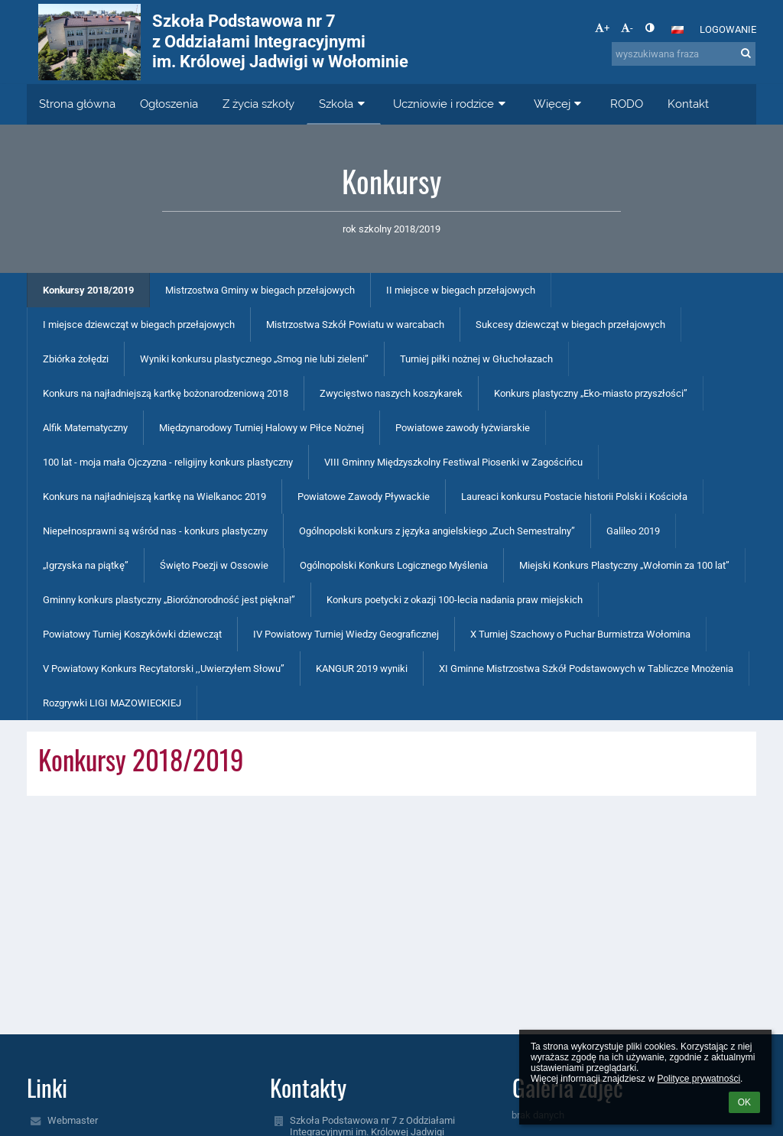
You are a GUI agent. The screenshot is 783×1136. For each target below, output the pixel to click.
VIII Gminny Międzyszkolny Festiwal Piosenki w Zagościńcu (453, 462)
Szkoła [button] (344, 104)
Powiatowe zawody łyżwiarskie (462, 427)
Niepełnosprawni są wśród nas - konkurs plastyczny (155, 531)
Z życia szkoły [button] (258, 104)
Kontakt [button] (688, 104)
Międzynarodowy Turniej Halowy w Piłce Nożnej (261, 427)
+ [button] (602, 28)
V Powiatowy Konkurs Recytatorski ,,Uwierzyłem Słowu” (163, 668)
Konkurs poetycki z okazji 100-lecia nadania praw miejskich (455, 599)
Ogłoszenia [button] (169, 104)
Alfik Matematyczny (85, 427)
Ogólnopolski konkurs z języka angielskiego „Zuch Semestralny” (437, 531)
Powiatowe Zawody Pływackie (363, 496)
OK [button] (744, 1102)
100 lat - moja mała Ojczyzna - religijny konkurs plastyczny (168, 462)
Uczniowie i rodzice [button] (451, 104)
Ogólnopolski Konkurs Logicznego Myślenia (394, 565)
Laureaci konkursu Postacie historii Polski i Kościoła (574, 496)
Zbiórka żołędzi (76, 359)
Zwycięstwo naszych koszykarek (391, 393)
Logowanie (728, 29)
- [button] (627, 28)
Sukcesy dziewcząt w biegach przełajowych (570, 324)
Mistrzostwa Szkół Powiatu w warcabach (355, 324)
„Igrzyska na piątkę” (85, 565)
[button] (677, 30)
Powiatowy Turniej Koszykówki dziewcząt (132, 634)
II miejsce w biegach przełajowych (460, 290)
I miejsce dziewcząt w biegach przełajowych (139, 324)
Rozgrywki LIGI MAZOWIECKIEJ (112, 703)
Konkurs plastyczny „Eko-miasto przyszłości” (590, 393)
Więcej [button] (560, 104)
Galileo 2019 (633, 531)
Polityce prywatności (698, 1078)
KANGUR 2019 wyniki (362, 668)
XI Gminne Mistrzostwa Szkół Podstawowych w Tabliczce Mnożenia (586, 668)
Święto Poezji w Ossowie (214, 565)
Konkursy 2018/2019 (88, 290)
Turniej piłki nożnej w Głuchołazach (476, 359)
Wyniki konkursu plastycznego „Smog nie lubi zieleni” (254, 359)
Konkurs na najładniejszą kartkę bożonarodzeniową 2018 (165, 393)
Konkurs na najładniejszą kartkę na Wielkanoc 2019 (154, 496)
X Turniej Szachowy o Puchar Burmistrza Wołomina (580, 634)
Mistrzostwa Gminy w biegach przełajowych (260, 290)
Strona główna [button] (77, 104)
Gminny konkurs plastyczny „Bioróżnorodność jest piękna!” (169, 599)
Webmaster (72, 1120)
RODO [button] (626, 104)
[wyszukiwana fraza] (683, 54)
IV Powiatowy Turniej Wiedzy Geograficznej (346, 634)
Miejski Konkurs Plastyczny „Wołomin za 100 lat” (624, 565)
